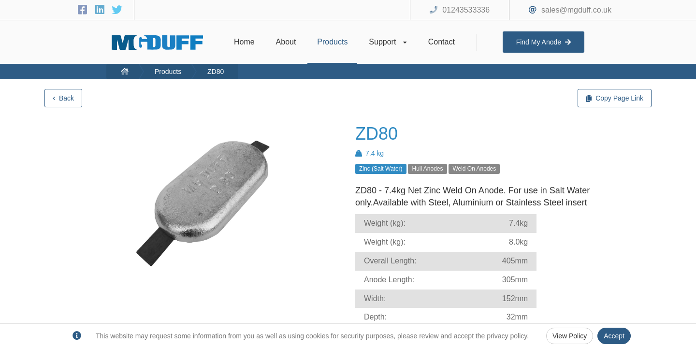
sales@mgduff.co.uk (576, 10)
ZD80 (215, 71)
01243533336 (466, 10)
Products (168, 71)
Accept (614, 336)
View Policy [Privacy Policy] (569, 336)
